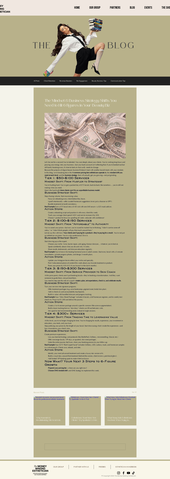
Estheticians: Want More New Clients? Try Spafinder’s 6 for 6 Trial (84, 419)
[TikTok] (133, 473)
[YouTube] (128, 473)
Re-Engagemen (82, 81)
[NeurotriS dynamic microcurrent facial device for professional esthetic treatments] (49, 405)
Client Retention (49, 81)
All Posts (37, 81)
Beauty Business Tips (99, 81)
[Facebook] (123, 473)
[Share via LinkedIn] (56, 378)
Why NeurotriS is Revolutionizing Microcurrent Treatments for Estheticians (48, 419)
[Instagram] (119, 473)
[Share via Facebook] (46, 378)
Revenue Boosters (66, 81)
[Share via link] (62, 378)
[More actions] (124, 95)
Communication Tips (118, 81)
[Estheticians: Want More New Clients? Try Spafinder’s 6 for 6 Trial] (85, 405)
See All (134, 392)
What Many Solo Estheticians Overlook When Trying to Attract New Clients (119, 419)
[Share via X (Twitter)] (51, 378)
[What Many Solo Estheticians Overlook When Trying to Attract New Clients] (121, 405)
